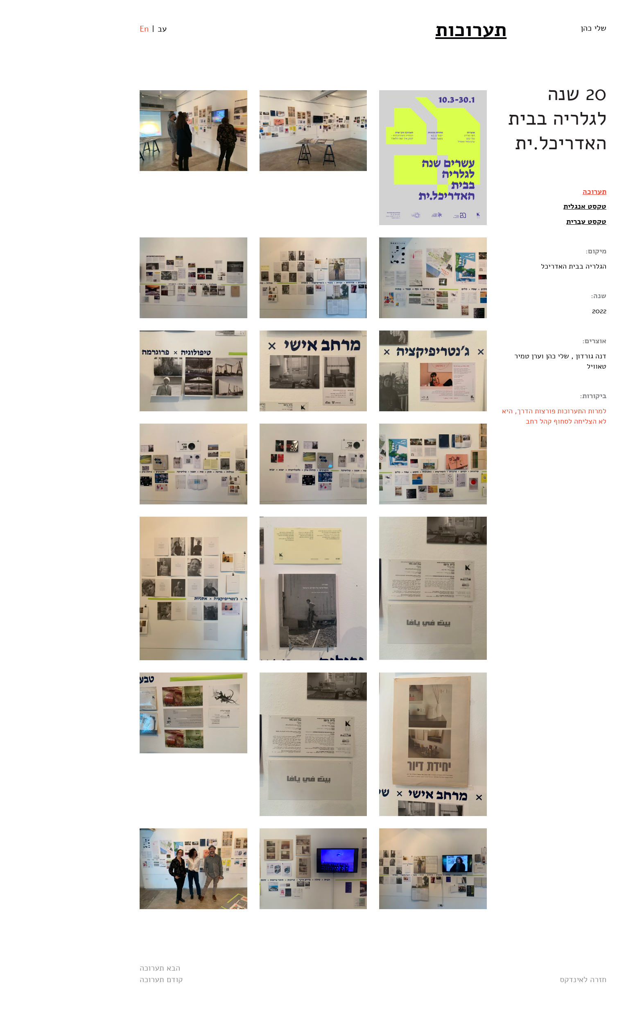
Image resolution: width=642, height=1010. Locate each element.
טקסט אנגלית (532, 206)
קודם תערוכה (109, 979)
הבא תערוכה (108, 968)
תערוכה (542, 191)
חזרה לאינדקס (531, 979)
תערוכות (418, 29)
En (92, 28)
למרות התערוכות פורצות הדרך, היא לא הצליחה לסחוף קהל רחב (502, 416)
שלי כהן (541, 28)
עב (110, 28)
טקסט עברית (534, 221)
